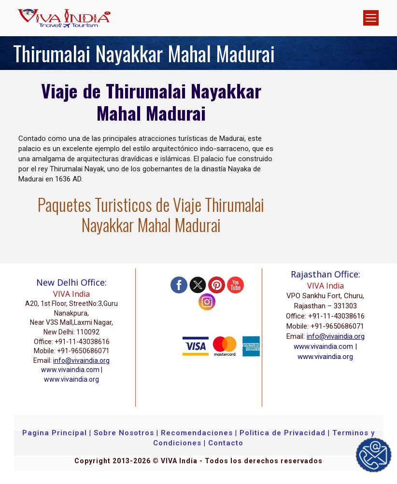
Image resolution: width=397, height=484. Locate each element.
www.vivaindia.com (70, 369)
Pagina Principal (54, 433)
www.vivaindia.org (71, 379)
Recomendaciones (197, 433)
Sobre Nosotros (124, 433)
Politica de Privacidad (283, 433)
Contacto (225, 443)
